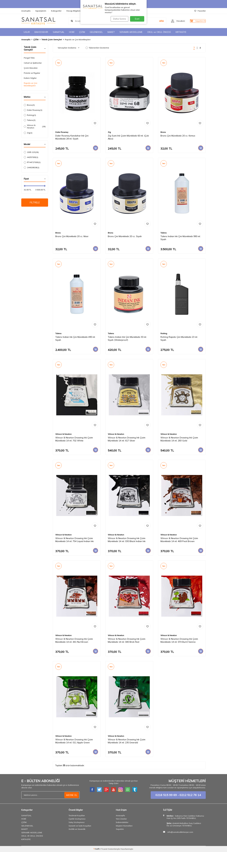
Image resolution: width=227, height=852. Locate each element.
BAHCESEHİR (41, 32)
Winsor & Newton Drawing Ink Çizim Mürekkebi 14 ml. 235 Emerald (126, 741)
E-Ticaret (103, 849)
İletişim (91, 11)
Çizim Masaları (31, 68)
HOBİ (71, 32)
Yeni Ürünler (121, 819)
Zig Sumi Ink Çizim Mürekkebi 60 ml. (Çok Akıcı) (128, 137)
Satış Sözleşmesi (76, 822)
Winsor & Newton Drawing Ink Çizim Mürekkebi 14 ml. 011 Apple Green (74, 741)
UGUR (27, 32)
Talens (29, 120)
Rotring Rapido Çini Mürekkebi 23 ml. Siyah (179, 338)
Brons (29, 105)
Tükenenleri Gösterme (97, 48)
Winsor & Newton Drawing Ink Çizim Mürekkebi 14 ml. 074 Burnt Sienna (179, 640)
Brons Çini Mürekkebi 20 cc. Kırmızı (177, 135)
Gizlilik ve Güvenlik (77, 829)
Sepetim (120, 829)
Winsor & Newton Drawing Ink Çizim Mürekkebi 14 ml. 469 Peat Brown (179, 540)
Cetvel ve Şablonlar (33, 63)
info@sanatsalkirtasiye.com (180, 832)
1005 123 (31, 152)
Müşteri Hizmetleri (124, 826)
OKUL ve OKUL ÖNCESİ (159, 32)
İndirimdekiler (122, 822)
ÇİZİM (82, 32)
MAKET (111, 32)
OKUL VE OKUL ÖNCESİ (32, 836)
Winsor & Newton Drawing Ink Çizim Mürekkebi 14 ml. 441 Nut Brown (74, 640)
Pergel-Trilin (29, 58)
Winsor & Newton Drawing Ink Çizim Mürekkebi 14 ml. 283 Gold (179, 439)
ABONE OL (71, 794)
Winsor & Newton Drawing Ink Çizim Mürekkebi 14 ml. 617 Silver (126, 439)
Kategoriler (56, 11)
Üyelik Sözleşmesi (77, 819)
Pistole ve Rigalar (32, 73)
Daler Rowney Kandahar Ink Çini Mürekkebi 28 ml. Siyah (71, 137)
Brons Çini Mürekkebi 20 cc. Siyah (125, 236)
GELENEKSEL (96, 32)
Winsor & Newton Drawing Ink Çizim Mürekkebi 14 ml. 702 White (74, 439)
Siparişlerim (40, 11)
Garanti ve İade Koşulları (80, 826)
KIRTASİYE (181, 32)
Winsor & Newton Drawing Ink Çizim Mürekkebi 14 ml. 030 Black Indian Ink (127, 540)
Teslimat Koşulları (77, 815)
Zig (28, 133)
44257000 (31, 157)
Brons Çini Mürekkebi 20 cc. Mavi (71, 236)
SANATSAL (58, 32)
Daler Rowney (33, 110)
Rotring (30, 115)
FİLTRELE (34, 202)
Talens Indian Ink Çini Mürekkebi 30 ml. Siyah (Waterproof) (127, 338)
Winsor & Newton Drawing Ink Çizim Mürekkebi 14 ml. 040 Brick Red (126, 640)
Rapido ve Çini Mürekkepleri (30, 84)
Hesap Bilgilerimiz (74, 11)
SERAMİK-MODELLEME (131, 32)
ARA (155, 21)
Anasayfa (25, 39)
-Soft (96, 849)
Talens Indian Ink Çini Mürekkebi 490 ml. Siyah (75, 338)
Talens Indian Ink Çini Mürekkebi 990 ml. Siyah (180, 238)
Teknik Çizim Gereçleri (51, 39)
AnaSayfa (25, 11)
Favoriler (200, 11)
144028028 (31, 167)
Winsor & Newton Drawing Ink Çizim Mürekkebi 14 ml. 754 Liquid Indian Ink (74, 540)
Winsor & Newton (35, 126)
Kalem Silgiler (30, 78)
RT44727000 (32, 162)
